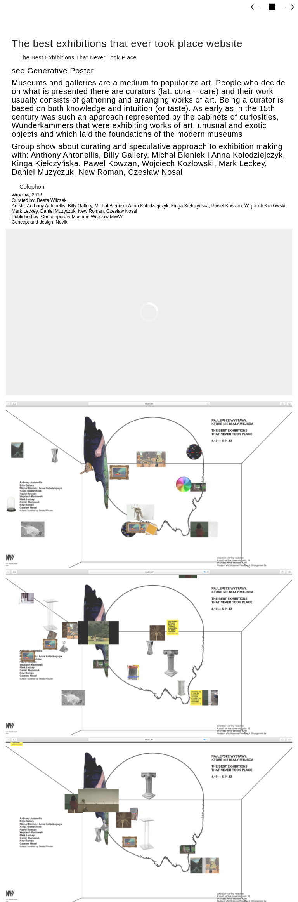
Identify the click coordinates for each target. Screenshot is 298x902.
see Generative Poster (53, 70)
